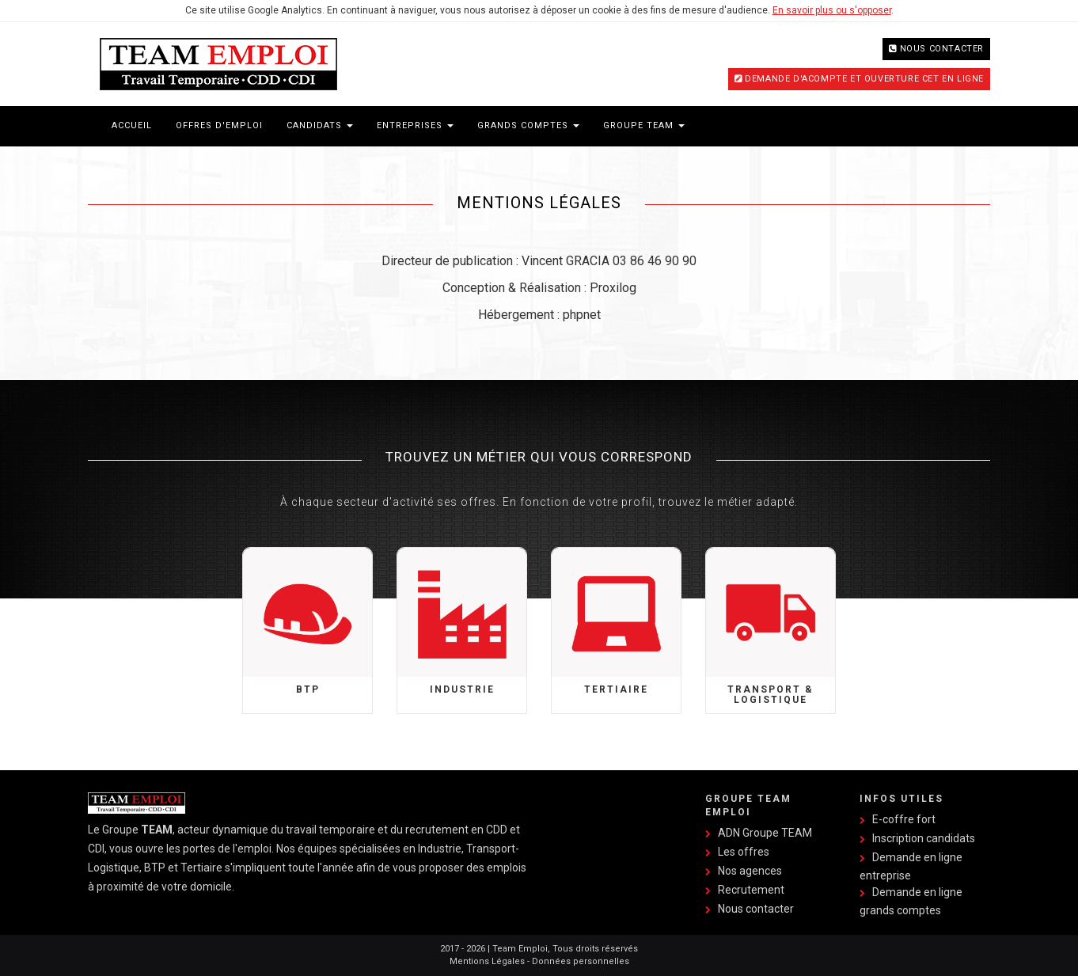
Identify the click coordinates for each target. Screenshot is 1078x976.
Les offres (743, 851)
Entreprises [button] (415, 125)
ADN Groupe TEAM (765, 832)
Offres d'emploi (219, 125)
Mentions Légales (487, 961)
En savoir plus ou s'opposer (831, 10)
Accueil (132, 125)
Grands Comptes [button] (528, 125)
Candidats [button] (320, 125)
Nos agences (750, 870)
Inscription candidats (923, 838)
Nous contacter (942, 49)
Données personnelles (580, 961)
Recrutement (751, 889)
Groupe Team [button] (644, 125)
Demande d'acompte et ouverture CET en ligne (864, 79)
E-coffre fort (904, 819)
